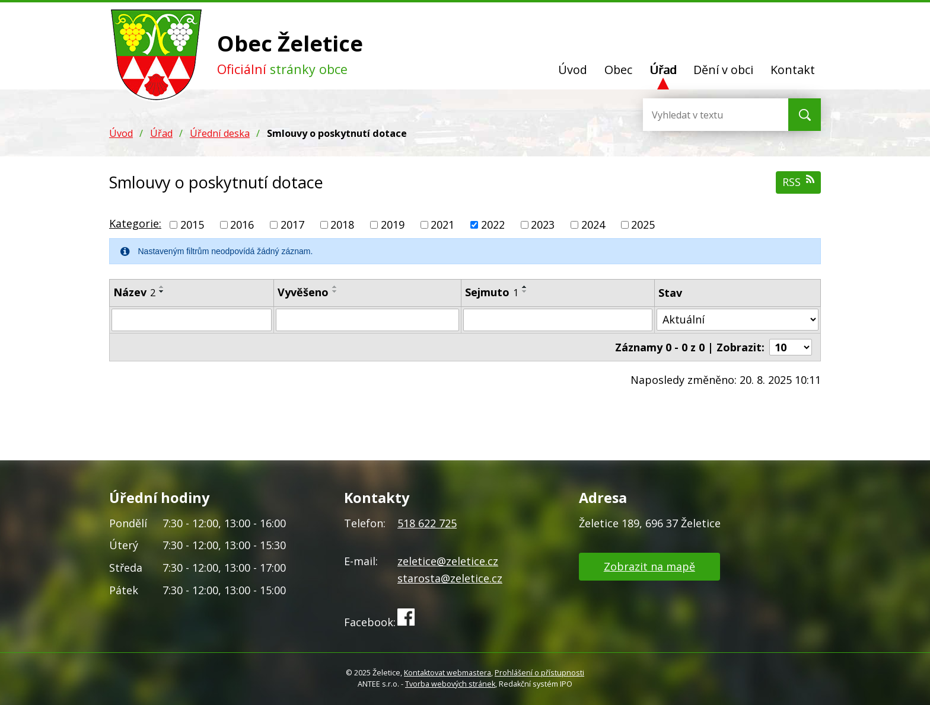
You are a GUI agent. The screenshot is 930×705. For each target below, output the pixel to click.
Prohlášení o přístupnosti (539, 673)
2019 (393, 224)
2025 (643, 224)
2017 (292, 224)
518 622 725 (427, 523)
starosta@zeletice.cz (449, 578)
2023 (543, 224)
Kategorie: (135, 223)
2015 (192, 224)
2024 (593, 224)
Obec (618, 70)
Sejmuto (491, 292)
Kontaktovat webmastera (447, 673)
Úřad (663, 70)
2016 (242, 224)
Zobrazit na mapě (649, 566)
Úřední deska (220, 133)
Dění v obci (723, 70)
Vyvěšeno (303, 292)
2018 (342, 224)
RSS (798, 181)
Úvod (572, 70)
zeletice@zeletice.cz (447, 561)
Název (134, 292)
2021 (442, 224)
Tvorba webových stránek (450, 684)
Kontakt (792, 70)
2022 (493, 224)
